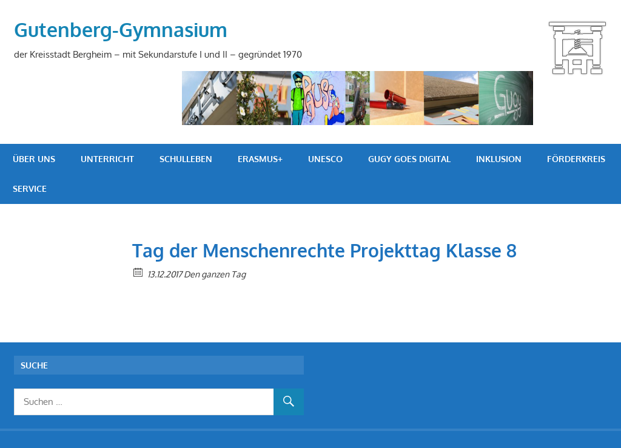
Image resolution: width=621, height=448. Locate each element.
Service (30, 188)
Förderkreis (576, 159)
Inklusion (499, 159)
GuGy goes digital (409, 159)
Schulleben (185, 159)
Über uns (34, 159)
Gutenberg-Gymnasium (120, 29)
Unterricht (107, 159)
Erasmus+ (260, 159)
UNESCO (325, 159)
